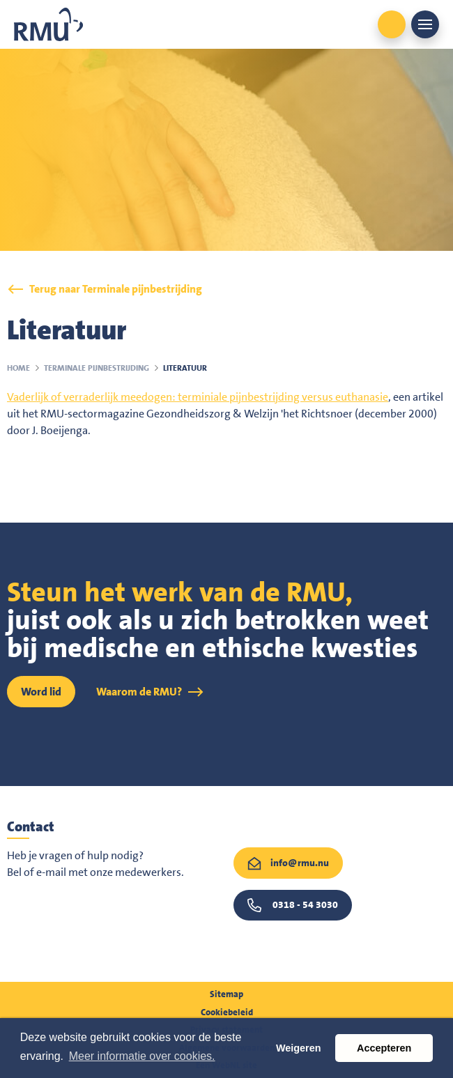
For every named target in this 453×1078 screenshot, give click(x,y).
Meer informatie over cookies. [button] (142, 1056)
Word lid (41, 691)
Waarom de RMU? (139, 691)
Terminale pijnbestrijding (96, 368)
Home (18, 368)
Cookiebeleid (227, 1012)
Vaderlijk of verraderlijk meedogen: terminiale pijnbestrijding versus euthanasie (197, 397)
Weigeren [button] (298, 1048)
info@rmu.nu (299, 862)
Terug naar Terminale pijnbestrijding (115, 289)
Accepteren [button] (384, 1048)
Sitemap (226, 994)
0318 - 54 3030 (305, 904)
